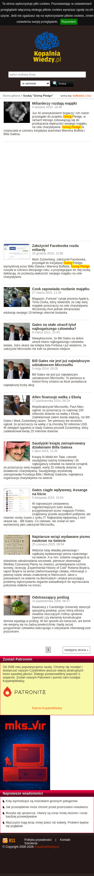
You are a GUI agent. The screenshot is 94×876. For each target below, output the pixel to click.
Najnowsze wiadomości (23, 793)
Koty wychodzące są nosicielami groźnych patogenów (41, 801)
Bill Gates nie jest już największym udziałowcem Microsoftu (61, 363)
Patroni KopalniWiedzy (47, 708)
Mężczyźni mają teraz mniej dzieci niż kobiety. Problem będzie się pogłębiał (47, 824)
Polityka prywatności (38, 840)
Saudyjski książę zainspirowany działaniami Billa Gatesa (58, 445)
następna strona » (76, 650)
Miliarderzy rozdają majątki (54, 103)
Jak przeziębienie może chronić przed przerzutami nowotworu (47, 807)
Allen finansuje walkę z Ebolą (56, 397)
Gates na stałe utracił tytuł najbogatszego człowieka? (54, 327)
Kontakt (65, 840)
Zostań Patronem (17, 659)
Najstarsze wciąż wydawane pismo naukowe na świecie (61, 539)
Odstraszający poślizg (50, 597)
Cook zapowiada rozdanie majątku (60, 289)
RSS (12, 840)
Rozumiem (69, 21)
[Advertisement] (47, 191)
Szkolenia (30, 843)
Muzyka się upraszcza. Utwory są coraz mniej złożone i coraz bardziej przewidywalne (46, 814)
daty (88, 95)
